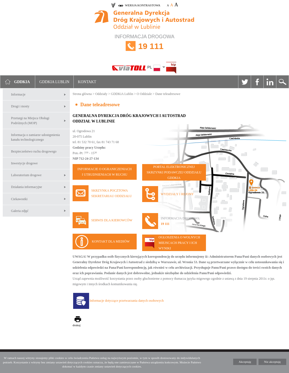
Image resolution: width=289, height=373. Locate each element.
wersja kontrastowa (142, 5)
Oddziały (101, 94)
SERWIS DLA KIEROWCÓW (111, 220)
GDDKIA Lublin (54, 82)
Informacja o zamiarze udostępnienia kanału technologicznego (35, 137)
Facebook (257, 81)
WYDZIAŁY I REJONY (177, 194)
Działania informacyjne (26, 187)
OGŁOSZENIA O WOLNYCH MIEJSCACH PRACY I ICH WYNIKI (179, 242)
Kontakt (87, 82)
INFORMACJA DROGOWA (144, 46)
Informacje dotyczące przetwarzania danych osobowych (127, 301)
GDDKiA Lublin (122, 94)
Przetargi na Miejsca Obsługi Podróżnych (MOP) (30, 120)
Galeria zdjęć (20, 211)
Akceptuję (245, 361)
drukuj (77, 325)
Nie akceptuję (272, 361)
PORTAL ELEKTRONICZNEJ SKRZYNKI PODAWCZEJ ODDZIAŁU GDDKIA (174, 172)
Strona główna (82, 94)
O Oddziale (144, 94)
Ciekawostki (19, 199)
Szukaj (282, 81)
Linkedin (269, 81)
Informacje (18, 94)
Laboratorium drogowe (26, 175)
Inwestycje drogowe (24, 163)
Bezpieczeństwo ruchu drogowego (33, 151)
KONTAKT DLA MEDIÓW (111, 241)
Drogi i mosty (20, 106)
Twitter (244, 81)
